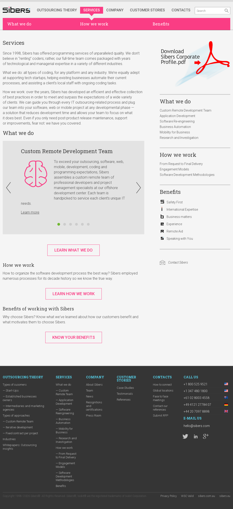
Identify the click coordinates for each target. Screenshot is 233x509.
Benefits (161, 24)
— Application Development (64, 401)
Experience (174, 224)
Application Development (177, 116)
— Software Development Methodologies (65, 476)
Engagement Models (174, 169)
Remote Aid (175, 231)
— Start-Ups (11, 390)
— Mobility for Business (64, 430)
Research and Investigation (179, 138)
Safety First (175, 202)
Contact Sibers (178, 262)
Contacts (181, 10)
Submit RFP (160, 415)
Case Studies (125, 387)
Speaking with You (180, 238)
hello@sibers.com (197, 426)
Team (89, 390)
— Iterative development (18, 427)
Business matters (179, 217)
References (124, 399)
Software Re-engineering (177, 121)
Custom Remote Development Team (185, 110)
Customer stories (147, 10)
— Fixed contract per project (20, 433)
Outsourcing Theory (57, 10)
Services (91, 10)
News (89, 396)
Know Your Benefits (73, 337)
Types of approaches (16, 415)
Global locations (163, 390)
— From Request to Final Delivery (66, 455)
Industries (9, 439)
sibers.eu (224, 496)
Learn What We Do (73, 250)
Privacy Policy (168, 496)
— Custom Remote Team (18, 421)
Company (115, 10)
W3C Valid (187, 496)
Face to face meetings (160, 398)
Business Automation (175, 127)
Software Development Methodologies (187, 175)
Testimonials (125, 393)
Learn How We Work (74, 293)
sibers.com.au (206, 496)
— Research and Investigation (66, 440)
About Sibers (94, 384)
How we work (94, 24)
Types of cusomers (15, 384)
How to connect (162, 384)
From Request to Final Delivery (181, 164)
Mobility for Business (175, 132)
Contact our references (160, 407)
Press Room (93, 415)
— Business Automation (63, 420)
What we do (19, 24)
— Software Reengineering (65, 411)
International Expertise (182, 209)
